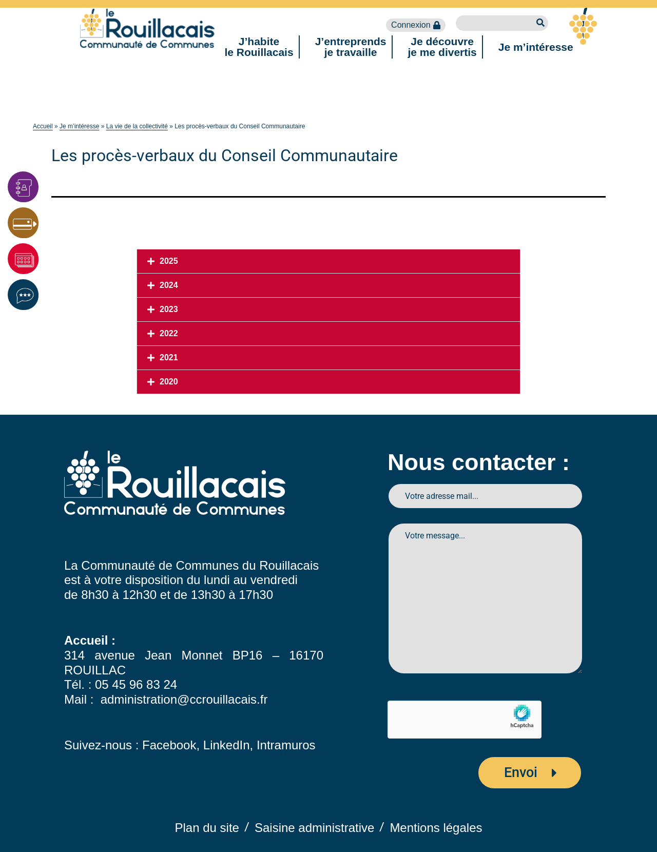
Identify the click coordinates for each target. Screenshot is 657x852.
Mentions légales (436, 828)
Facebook (169, 745)
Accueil (43, 126)
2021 (169, 357)
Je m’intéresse (535, 47)
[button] (328, 261)
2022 (169, 333)
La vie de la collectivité (137, 126)
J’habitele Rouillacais (258, 46)
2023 (169, 309)
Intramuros (286, 745)
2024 (169, 285)
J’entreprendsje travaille (351, 46)
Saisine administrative (314, 828)
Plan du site (207, 828)
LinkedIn (226, 745)
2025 (169, 261)
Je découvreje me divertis (442, 46)
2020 (169, 381)
